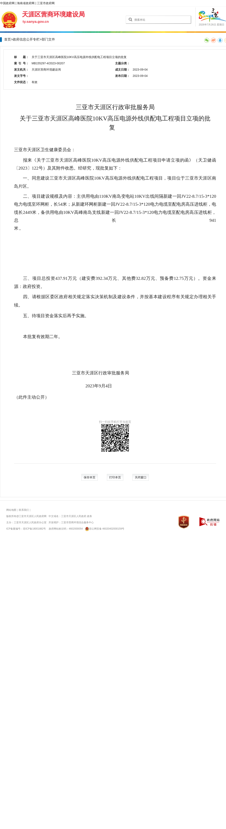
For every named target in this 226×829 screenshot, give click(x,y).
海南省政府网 (26, 3)
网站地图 (11, 509)
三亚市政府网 (46, 3)
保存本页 (89, 477)
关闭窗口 (140, 477)
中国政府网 (7, 3)
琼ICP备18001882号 (34, 528)
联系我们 (24, 509)
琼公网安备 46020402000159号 (103, 528)
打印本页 (115, 477)
